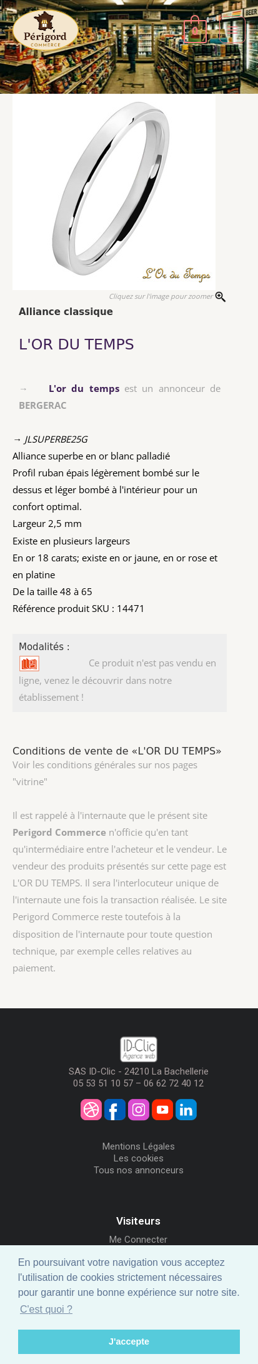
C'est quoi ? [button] (46, 1309)
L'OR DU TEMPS (76, 344)
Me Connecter (138, 1239)
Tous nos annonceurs (139, 1170)
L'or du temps (84, 388)
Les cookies (139, 1158)
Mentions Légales (138, 1146)
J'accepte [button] (129, 1341)
